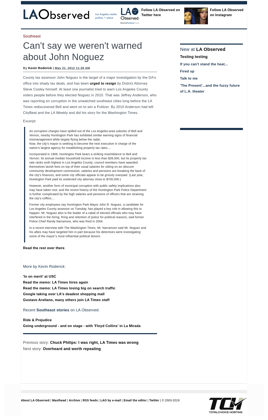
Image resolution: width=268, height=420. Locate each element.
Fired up (187, 71)
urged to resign (103, 83)
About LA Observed (35, 400)
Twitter (154, 400)
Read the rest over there (43, 248)
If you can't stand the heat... (204, 64)
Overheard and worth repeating (72, 349)
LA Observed (210, 49)
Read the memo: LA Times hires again (55, 282)
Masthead (59, 400)
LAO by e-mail (110, 400)
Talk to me (189, 78)
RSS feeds (90, 400)
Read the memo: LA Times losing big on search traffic (69, 288)
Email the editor (135, 400)
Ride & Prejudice (37, 320)
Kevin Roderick (40, 68)
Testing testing (194, 57)
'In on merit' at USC (39, 276)
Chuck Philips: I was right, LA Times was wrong (94, 342)
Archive (74, 400)
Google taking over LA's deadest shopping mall (64, 294)
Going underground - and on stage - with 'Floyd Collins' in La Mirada (81, 326)
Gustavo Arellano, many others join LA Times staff (66, 300)
